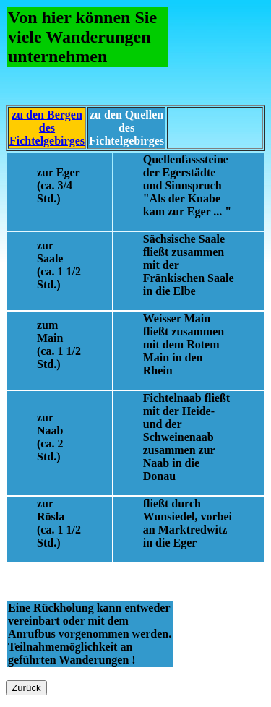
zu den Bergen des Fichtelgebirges (47, 127)
